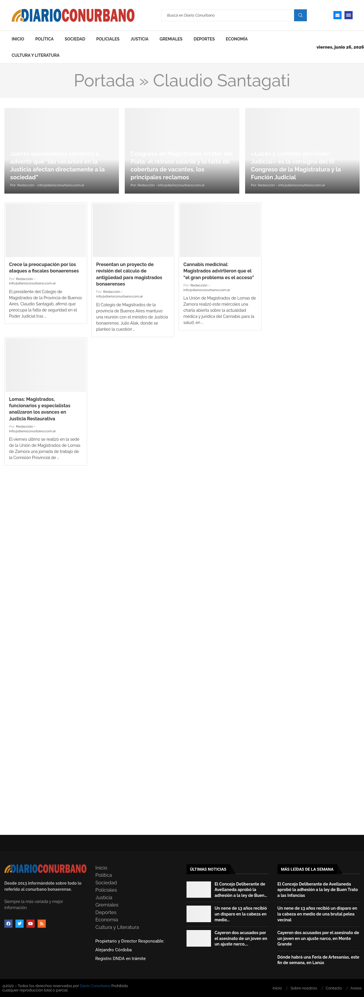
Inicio (18, 39)
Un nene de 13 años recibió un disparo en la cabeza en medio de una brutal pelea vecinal (317, 914)
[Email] (337, 15)
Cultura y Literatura (35, 55)
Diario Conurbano (95, 986)
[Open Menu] (348, 15)
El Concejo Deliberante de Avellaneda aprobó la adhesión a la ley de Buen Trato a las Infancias (317, 890)
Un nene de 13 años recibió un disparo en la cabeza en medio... (240, 914)
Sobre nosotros (304, 988)
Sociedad (75, 39)
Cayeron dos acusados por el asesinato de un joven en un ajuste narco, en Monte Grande (318, 938)
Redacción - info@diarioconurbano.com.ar (50, 185)
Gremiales (171, 39)
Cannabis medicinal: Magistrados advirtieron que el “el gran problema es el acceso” (218, 271)
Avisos (356, 988)
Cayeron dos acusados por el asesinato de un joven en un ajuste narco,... (240, 938)
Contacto (334, 988)
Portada (104, 81)
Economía (237, 39)
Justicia (140, 39)
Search (300, 15)
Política (44, 39)
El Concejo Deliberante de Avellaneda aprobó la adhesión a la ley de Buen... (240, 890)
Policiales (107, 39)
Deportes (204, 39)
